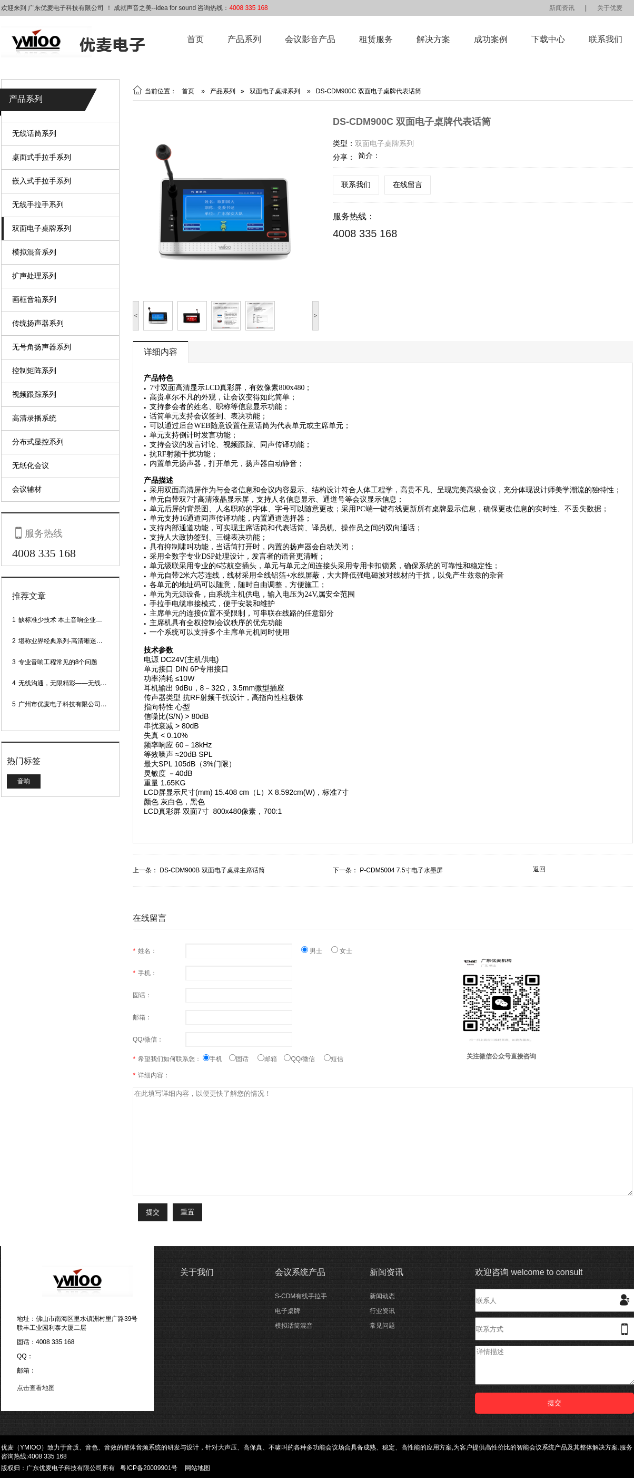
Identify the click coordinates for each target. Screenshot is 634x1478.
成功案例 (491, 39)
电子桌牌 (287, 1311)
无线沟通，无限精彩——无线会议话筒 (72, 683)
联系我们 (605, 39)
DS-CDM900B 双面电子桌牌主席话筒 (212, 870)
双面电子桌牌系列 (41, 228)
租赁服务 (376, 39)
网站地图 (197, 1468)
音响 (23, 781)
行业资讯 (382, 1311)
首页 (195, 39)
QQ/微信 (304, 1059)
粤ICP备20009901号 (148, 1468)
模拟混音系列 (34, 252)
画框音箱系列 (34, 299)
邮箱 (270, 1059)
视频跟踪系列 (34, 394)
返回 (539, 869)
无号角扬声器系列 (41, 347)
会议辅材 (27, 489)
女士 (341, 951)
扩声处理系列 (34, 275)
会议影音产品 (310, 39)
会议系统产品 (300, 1272)
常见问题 (382, 1325)
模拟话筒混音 (294, 1325)
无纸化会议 (30, 465)
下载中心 (548, 39)
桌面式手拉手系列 (41, 157)
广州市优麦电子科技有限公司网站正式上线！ (81, 704)
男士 (316, 951)
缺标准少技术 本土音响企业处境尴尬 (69, 620)
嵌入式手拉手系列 (41, 181)
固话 (243, 1059)
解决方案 (433, 39)
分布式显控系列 (38, 441)
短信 (333, 1059)
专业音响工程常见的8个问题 (58, 662)
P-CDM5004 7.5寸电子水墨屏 (401, 870)
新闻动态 (382, 1296)
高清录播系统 (34, 418)
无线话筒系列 (34, 133)
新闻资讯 (561, 8)
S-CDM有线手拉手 (301, 1296)
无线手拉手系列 (38, 204)
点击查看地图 (36, 1388)
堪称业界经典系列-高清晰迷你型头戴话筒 (76, 641)
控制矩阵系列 (34, 370)
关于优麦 (609, 8)
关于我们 (197, 1272)
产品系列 (244, 39)
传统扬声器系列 (38, 323)
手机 (216, 1059)
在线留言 (407, 184)
